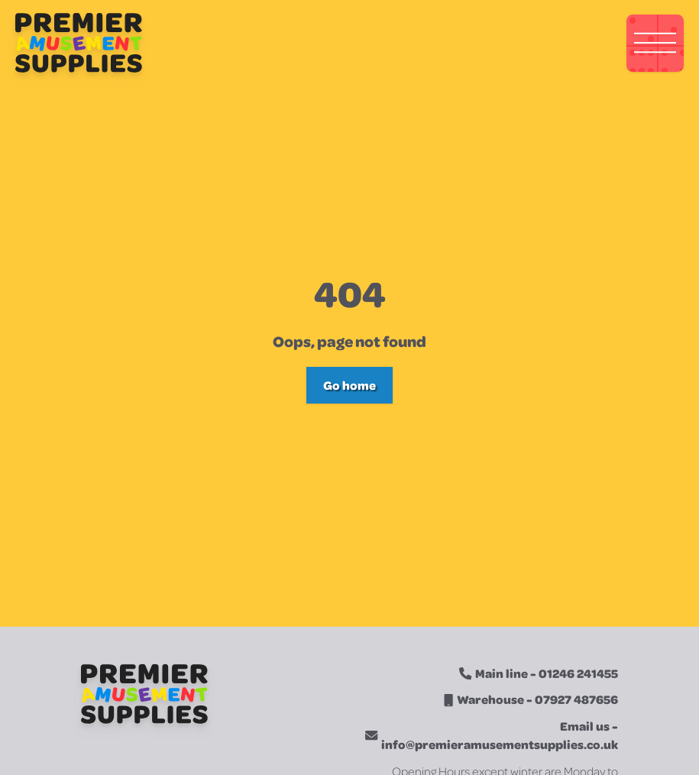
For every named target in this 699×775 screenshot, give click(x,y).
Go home (349, 385)
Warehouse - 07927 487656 (537, 699)
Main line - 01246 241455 (546, 673)
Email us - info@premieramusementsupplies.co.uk (499, 735)
